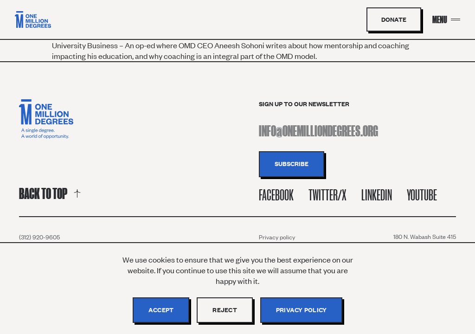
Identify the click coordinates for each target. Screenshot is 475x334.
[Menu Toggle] (446, 19)
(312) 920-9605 (39, 237)
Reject (224, 310)
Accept (161, 310)
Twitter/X (327, 195)
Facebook (276, 195)
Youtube (422, 195)
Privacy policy (277, 237)
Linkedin (376, 195)
